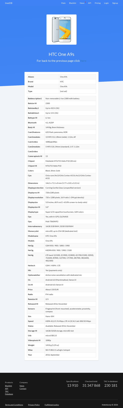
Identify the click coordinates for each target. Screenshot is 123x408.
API (89, 3)
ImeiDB (8, 3)
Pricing (98, 3)
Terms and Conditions (14, 405)
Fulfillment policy (52, 405)
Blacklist (72, 3)
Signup (115, 3)
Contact (23, 388)
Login (106, 3)
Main (63, 3)
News (82, 3)
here (83, 60)
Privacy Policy (34, 405)
